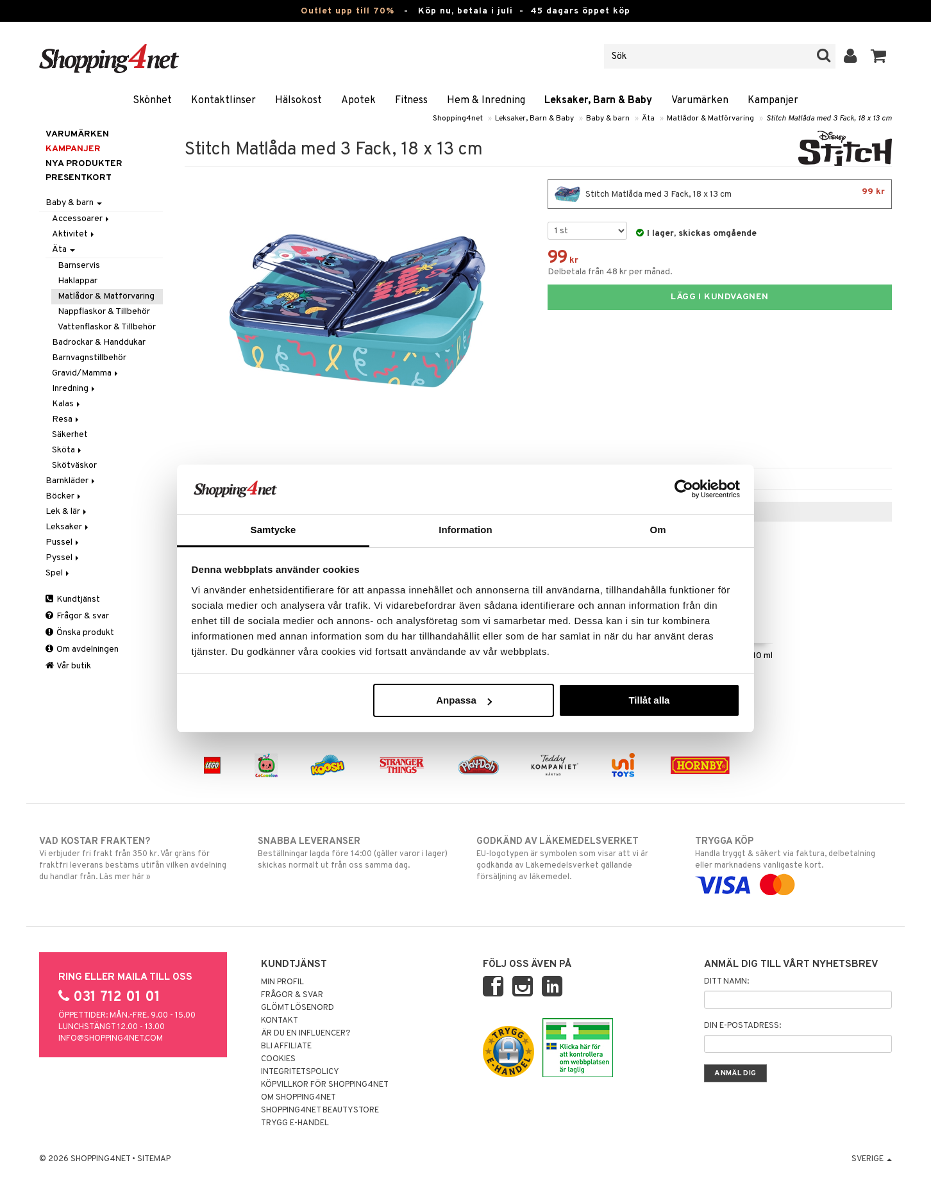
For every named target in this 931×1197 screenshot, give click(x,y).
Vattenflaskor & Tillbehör (107, 327)
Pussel (63, 542)
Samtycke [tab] (273, 529)
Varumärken (699, 100)
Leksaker (68, 527)
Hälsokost (298, 100)
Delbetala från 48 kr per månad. (610, 272)
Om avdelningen (82, 649)
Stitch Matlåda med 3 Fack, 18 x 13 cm (829, 118)
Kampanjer (773, 100)
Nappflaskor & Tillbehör (104, 311)
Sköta (67, 450)
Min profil (282, 982)
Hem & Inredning (486, 100)
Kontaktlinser (223, 100)
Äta (648, 118)
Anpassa (464, 700)
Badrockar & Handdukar (99, 342)
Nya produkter (84, 163)
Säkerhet (70, 434)
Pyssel (63, 557)
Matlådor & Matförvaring (710, 118)
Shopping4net (458, 118)
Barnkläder (71, 480)
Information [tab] (465, 529)
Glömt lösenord (297, 1008)
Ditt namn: (726, 982)
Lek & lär (67, 511)
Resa (66, 419)
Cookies (278, 1059)
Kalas (67, 404)
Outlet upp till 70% (347, 11)
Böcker (64, 496)
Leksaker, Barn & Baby (598, 100)
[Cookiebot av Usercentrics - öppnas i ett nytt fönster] (684, 489)
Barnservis (79, 265)
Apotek (358, 100)
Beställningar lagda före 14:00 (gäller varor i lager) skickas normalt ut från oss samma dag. (356, 853)
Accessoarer (81, 218)
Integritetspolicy (300, 1072)
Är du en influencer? (306, 1033)
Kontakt (279, 1021)
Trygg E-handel (295, 1123)
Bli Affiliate (286, 1046)
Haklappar (77, 281)
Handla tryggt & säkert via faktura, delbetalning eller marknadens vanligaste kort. (793, 863)
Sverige (871, 1159)
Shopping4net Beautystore (320, 1110)
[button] (879, 56)
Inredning (74, 388)
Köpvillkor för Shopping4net (325, 1085)
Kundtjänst (73, 599)
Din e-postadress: (742, 1026)
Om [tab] (658, 529)
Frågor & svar (77, 616)
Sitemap (154, 1159)
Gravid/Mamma (86, 373)
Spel (58, 573)
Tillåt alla (648, 700)
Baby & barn (608, 118)
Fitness (411, 100)
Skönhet (152, 100)
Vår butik (68, 666)
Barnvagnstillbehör (89, 357)
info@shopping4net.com (110, 1039)
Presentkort (79, 177)
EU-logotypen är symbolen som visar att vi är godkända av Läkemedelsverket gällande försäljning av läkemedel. (574, 858)
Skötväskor (74, 465)
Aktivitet (74, 234)
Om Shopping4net (298, 1098)
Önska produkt (80, 632)
